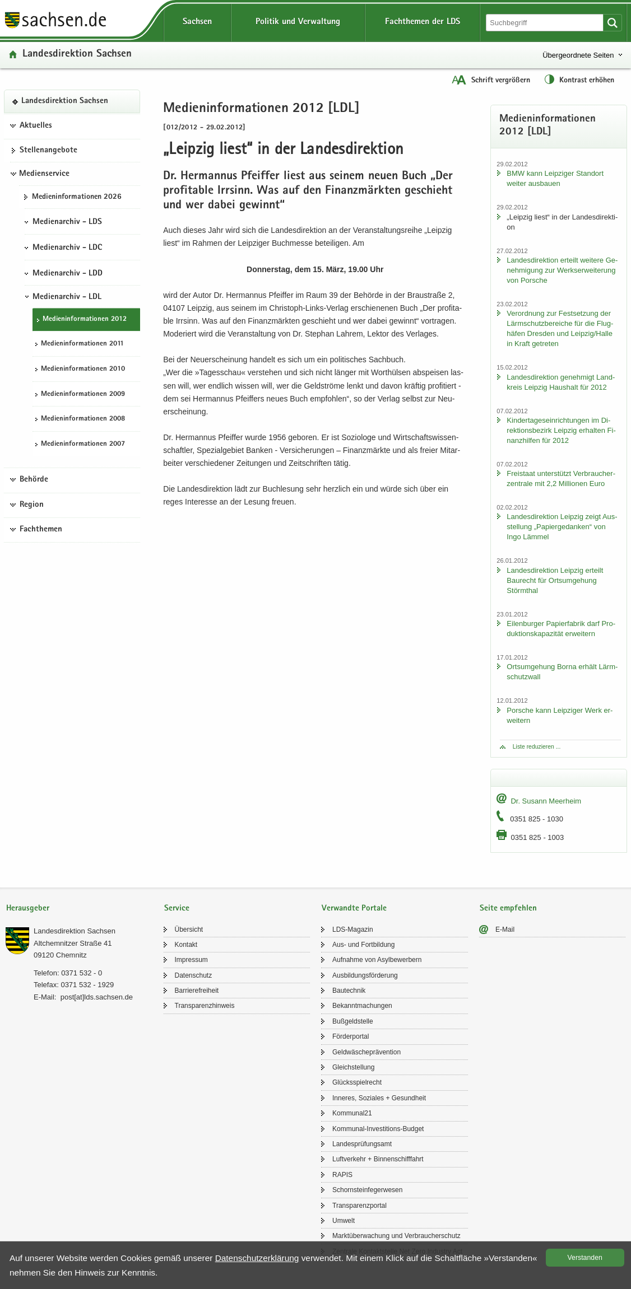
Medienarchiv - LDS (67, 222)
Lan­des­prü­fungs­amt (362, 1144)
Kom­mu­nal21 (352, 1113)
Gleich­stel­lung (353, 1067)
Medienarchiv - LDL (67, 297)
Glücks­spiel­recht (357, 1082)
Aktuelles (36, 126)
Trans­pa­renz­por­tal (359, 1205)
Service (176, 908)
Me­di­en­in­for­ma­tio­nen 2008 (83, 419)
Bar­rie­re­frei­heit (197, 990)
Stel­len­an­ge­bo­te (48, 151)
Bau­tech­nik (348, 990)
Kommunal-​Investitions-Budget (378, 1129)
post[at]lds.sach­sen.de (97, 997)
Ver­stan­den (585, 1258)
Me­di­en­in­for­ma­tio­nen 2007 (83, 444)
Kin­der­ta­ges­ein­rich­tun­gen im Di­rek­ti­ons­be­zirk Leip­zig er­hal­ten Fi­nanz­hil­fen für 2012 (561, 430)
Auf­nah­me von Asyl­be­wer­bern (376, 960)
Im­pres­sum (191, 960)
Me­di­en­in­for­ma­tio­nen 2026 (77, 197)
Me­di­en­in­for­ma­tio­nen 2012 (85, 319)
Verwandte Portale (354, 908)
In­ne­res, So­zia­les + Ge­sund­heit (379, 1098)
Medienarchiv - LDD (68, 274)
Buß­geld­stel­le (352, 1021)
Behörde (34, 479)
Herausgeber (27, 908)
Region (32, 505)
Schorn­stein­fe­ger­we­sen (367, 1190)
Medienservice (44, 174)
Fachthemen (41, 529)
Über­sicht (189, 929)
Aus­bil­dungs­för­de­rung (365, 975)
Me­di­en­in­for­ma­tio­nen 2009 (83, 394)
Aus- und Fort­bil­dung (363, 945)
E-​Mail (504, 929)
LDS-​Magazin (352, 929)
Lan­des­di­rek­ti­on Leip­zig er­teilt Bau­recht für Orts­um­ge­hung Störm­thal (555, 580)
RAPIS (342, 1175)
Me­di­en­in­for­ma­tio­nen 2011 (82, 344)
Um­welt (343, 1221)
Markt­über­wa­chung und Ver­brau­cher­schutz (396, 1236)
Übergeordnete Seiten (578, 55)
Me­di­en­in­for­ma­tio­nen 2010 (83, 369)
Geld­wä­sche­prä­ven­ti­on (366, 1052)
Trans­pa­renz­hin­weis (205, 1006)
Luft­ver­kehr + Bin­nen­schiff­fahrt (378, 1159)
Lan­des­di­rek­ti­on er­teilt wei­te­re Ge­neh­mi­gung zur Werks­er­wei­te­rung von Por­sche (562, 270)
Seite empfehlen (508, 908)
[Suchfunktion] (545, 22)
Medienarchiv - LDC (67, 248)
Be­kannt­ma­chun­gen (362, 1006)
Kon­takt (186, 945)
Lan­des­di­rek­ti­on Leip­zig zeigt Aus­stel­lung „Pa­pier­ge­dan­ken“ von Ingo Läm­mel (562, 526)
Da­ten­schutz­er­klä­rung (257, 1258)
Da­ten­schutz (193, 975)
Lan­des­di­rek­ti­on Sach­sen (77, 54)
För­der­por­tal (350, 1036)
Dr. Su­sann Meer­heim (546, 801)
